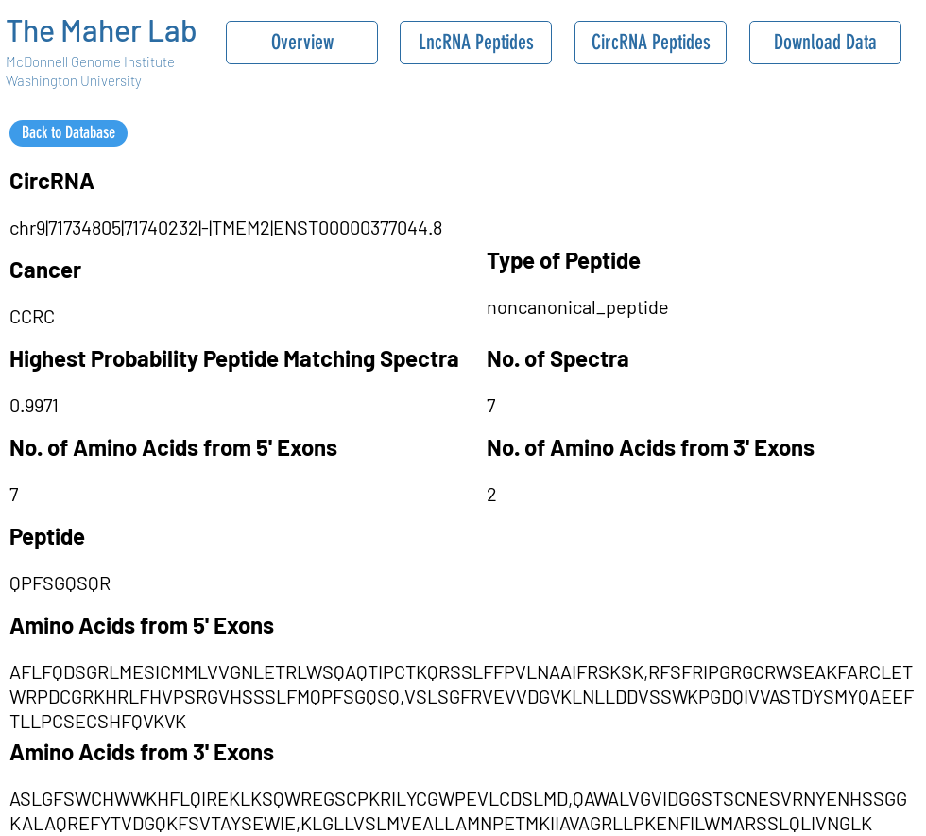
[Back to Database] (68, 133)
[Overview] (302, 42)
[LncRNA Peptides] (476, 42)
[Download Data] (825, 42)
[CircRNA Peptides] (650, 42)
